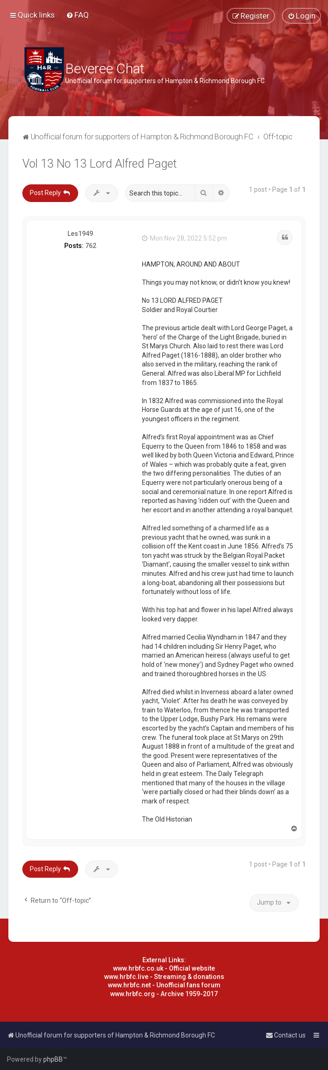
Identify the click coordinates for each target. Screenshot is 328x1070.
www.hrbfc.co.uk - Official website (164, 968)
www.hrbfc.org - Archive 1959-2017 (164, 994)
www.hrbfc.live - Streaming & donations (164, 976)
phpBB (53, 1059)
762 (90, 245)
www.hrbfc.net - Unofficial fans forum (164, 985)
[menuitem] (77, 15)
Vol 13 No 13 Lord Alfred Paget (99, 163)
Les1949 (80, 233)
